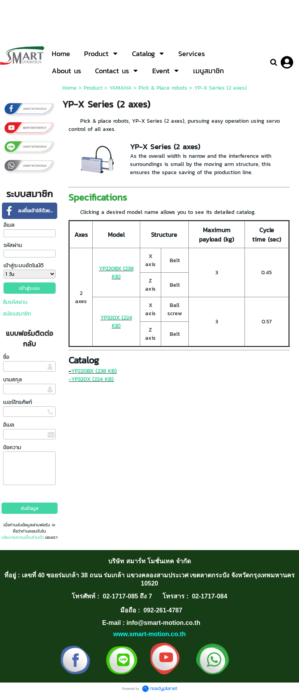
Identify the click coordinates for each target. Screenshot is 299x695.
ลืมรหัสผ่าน (15, 302)
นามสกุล (12, 380)
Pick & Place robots (163, 88)
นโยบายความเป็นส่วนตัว (23, 537)
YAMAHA (120, 88)
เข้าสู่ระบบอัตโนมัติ (24, 265)
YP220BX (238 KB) (116, 273)
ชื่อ (6, 357)
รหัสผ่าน (13, 245)
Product (93, 88)
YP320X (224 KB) (116, 322)
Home (69, 88)
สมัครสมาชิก (17, 314)
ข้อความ (12, 447)
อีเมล (9, 225)
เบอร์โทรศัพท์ (17, 402)
